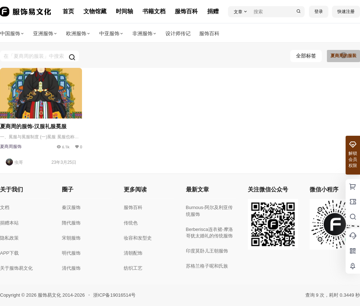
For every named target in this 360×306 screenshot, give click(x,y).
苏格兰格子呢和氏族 (207, 266)
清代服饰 (71, 268)
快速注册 (346, 11)
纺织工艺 (133, 268)
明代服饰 (71, 253)
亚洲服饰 (45, 33)
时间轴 (124, 11)
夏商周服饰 (11, 146)
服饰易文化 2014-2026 (60, 295)
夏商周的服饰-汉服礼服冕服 (33, 126)
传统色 (131, 223)
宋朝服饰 (71, 238)
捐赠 (213, 11)
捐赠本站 (9, 223)
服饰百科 (186, 11)
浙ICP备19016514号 (114, 295)
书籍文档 (153, 11)
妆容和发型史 (138, 238)
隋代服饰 (71, 223)
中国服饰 (12, 33)
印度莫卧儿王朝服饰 (207, 251)
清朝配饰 (133, 253)
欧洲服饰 (78, 33)
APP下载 (9, 253)
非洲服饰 (144, 33)
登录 (318, 11)
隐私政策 (9, 238)
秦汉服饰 (71, 207)
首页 (68, 11)
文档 (4, 207)
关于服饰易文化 (16, 268)
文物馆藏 (94, 11)
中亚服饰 (111, 33)
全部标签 (306, 56)
